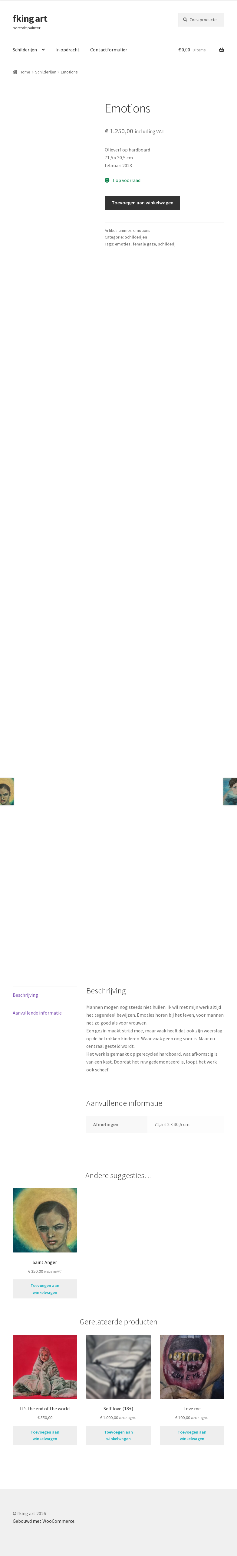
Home (25, 72)
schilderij (167, 244)
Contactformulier (108, 50)
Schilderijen (25, 50)
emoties (122, 244)
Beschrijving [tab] (25, 995)
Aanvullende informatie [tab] (37, 1013)
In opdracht (67, 50)
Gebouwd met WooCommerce (43, 1521)
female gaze (144, 244)
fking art (30, 18)
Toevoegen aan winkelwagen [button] (45, 1289)
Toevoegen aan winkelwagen (142, 203)
